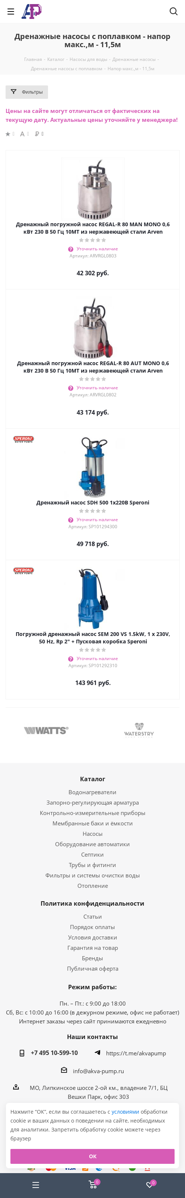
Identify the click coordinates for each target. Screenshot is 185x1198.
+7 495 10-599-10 (54, 1053)
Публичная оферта (92, 968)
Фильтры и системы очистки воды (92, 875)
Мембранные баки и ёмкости (92, 823)
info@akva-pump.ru (98, 1070)
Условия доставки (92, 937)
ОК (92, 1156)
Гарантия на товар (92, 947)
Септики (92, 854)
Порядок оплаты (92, 927)
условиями (126, 1111)
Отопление (92, 885)
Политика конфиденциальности (92, 903)
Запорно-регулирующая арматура (93, 802)
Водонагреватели (92, 792)
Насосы (93, 833)
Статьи (92, 916)
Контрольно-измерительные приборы (93, 812)
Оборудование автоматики (92, 844)
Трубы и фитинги (92, 865)
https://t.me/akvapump (136, 1053)
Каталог (92, 779)
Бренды (92, 958)
